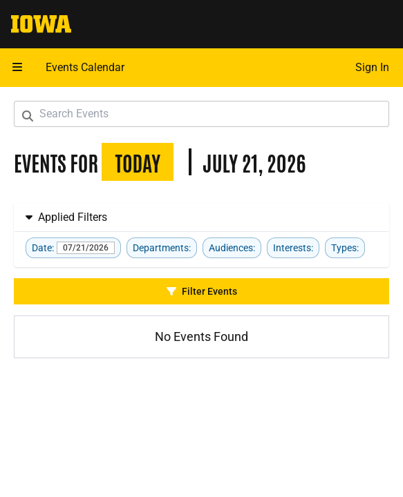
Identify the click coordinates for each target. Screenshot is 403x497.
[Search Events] (201, 114)
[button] (17, 67)
